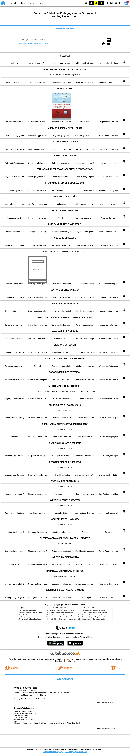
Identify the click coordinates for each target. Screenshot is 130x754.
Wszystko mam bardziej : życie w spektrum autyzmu (65, 612)
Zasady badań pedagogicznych (27, 610)
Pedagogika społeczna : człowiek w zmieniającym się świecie (36, 612)
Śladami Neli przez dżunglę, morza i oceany (94, 612)
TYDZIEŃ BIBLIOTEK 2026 (25, 688)
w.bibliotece (63, 659)
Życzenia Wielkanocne (24, 708)
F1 (112, 3)
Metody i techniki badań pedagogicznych (30, 619)
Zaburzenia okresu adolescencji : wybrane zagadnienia (97, 610)
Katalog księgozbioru (65, 28)
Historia (23, 3)
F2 (117, 3)
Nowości (12, 3)
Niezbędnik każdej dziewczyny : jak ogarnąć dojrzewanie (66, 610)
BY (101, 3)
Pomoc (33, 3)
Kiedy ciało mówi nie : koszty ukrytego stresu (63, 619)
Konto (42, 3)
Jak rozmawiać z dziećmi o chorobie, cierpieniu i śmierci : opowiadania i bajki (72, 617)
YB (96, 3)
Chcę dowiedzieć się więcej (53, 752)
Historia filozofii (23, 615)
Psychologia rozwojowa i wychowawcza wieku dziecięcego (35, 617)
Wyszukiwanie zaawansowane (30, 43)
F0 (107, 3)
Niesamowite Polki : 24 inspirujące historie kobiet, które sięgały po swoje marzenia (105, 615)
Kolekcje (45, 43)
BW (91, 3)
